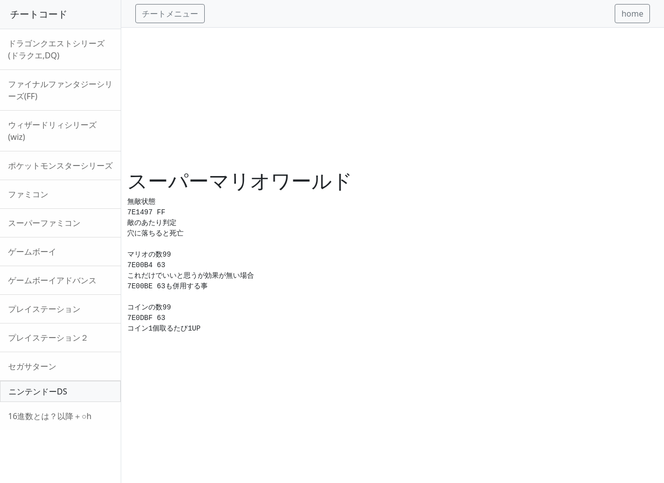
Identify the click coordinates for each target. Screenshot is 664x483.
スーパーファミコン (44, 222)
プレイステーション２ (48, 337)
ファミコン (28, 194)
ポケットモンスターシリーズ (60, 165)
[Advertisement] (392, 98)
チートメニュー (170, 13)
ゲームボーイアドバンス (52, 280)
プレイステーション (44, 308)
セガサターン (32, 366)
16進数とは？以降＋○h (50, 416)
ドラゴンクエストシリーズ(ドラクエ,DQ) (56, 49)
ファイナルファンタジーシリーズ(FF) (60, 90)
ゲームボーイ (32, 251)
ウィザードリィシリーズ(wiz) (52, 130)
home (632, 13)
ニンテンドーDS (38, 391)
